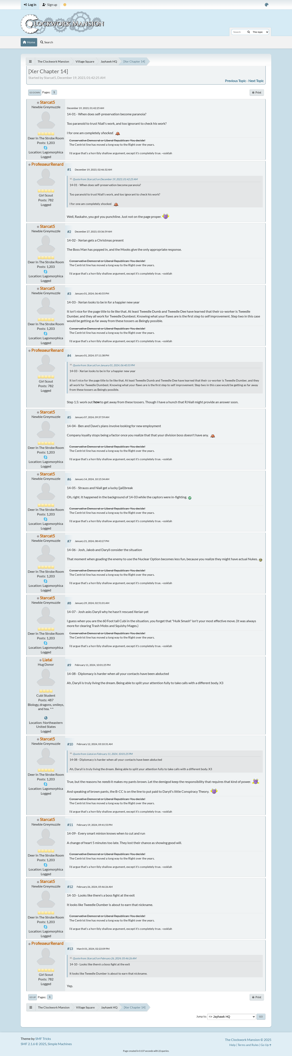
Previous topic (235, 81)
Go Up (32, 997)
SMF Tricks (43, 1039)
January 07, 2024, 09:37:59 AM (92, 417)
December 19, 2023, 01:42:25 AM (85, 108)
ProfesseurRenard (47, 164)
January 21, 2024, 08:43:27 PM (92, 541)
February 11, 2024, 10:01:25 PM (92, 665)
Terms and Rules (248, 1045)
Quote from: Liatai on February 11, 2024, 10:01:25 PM (102, 753)
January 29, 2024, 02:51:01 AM (92, 603)
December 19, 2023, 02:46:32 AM (93, 169)
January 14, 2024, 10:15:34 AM (92, 479)
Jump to (201, 1016)
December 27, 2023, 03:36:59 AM (93, 231)
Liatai (47, 659)
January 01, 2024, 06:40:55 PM (92, 293)
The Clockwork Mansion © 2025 (248, 1040)
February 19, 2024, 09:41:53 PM (94, 824)
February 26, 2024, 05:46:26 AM (95, 886)
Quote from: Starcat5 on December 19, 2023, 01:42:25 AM (105, 179)
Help (232, 1045)
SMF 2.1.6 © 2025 (33, 1044)
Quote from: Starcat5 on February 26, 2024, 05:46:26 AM (104, 958)
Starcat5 (47, 102)
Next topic (256, 81)
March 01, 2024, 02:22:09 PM (93, 948)
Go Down (34, 92)
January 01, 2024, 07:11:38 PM (92, 355)
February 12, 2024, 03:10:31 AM (95, 744)
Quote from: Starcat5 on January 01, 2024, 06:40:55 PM (104, 365)
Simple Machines (60, 1044)
